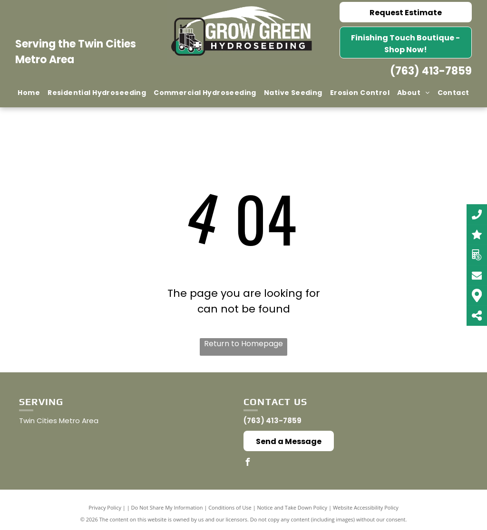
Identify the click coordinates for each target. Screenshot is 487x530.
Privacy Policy (104, 507)
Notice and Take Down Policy (292, 507)
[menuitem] (29, 93)
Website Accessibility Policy (366, 507)
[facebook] (247, 463)
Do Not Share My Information (167, 507)
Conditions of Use (230, 507)
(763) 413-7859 (431, 71)
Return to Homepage (243, 343)
